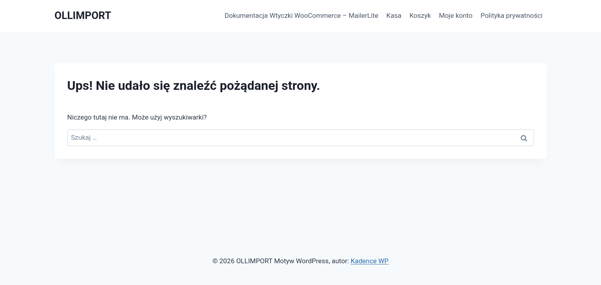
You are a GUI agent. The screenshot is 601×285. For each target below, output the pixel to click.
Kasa (393, 15)
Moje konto (456, 15)
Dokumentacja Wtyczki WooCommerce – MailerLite (301, 15)
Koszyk (420, 15)
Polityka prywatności (511, 15)
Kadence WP (370, 261)
